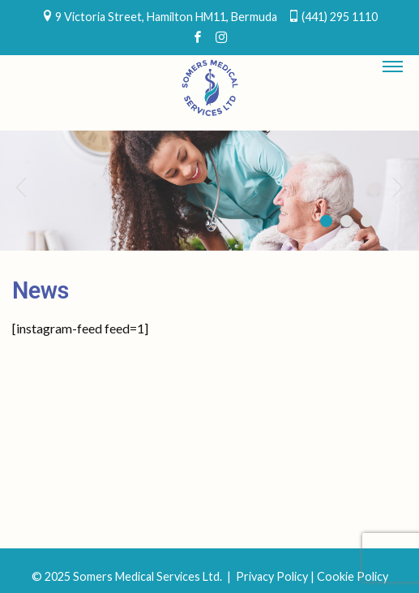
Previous (20, 186)
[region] (209, 191)
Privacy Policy (272, 576)
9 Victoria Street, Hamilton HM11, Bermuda (166, 17)
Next (399, 186)
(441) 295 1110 (339, 17)
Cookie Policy (352, 576)
